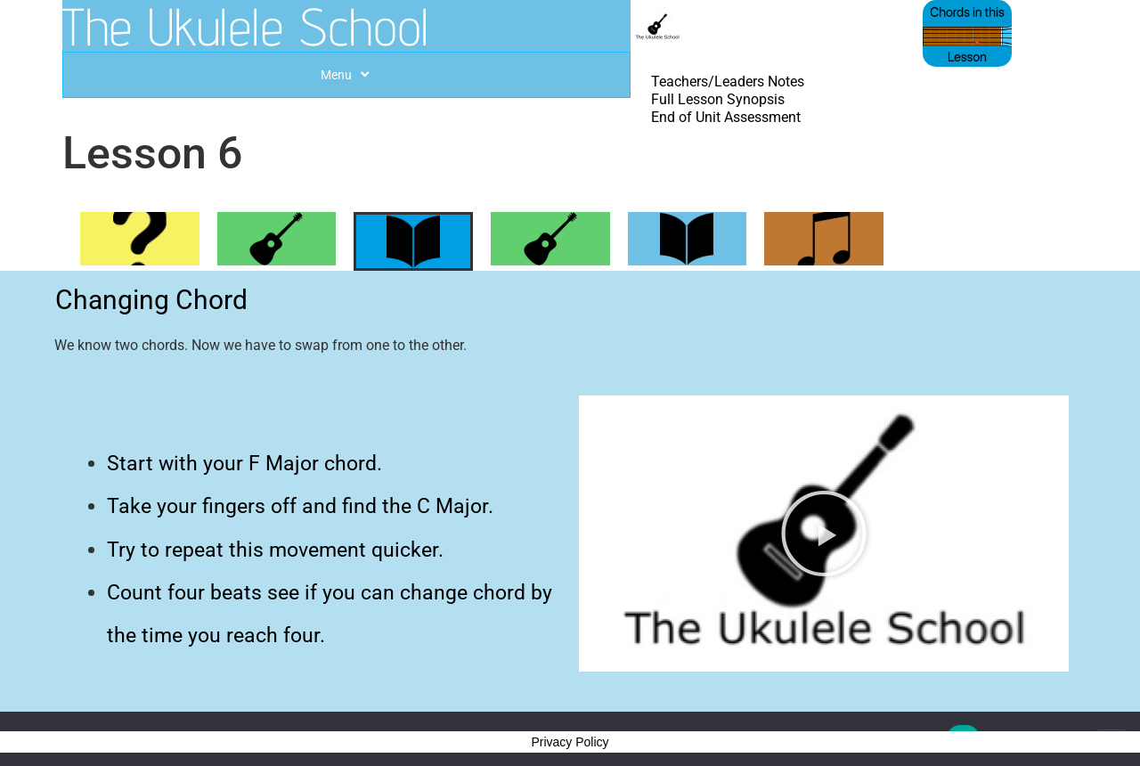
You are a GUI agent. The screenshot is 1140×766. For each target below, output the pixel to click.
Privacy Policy (569, 742)
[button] (823, 533)
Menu (347, 75)
